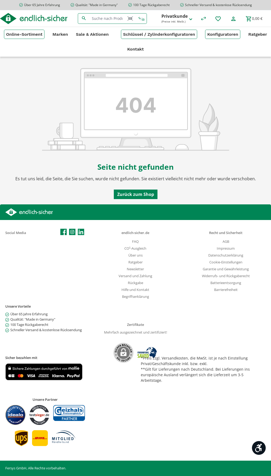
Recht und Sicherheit (225, 233)
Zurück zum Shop (135, 194)
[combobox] (107, 18)
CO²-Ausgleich (135, 248)
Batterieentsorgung (225, 283)
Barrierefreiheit (226, 290)
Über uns (135, 255)
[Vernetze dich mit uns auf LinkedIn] (81, 232)
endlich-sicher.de (135, 233)
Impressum (226, 248)
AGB (226, 241)
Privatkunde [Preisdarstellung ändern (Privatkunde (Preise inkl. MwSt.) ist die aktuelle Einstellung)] (177, 18)
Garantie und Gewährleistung (226, 269)
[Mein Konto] (233, 18)
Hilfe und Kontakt (135, 290)
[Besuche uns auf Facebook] (63, 232)
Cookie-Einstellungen (225, 262)
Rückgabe (135, 283)
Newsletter (135, 269)
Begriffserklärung (135, 296)
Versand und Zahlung (135, 276)
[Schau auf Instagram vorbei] (72, 232)
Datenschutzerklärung (225, 255)
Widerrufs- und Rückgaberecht (226, 276)
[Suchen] (84, 18)
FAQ (135, 241)
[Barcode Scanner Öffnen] (130, 18)
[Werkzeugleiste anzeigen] (259, 448)
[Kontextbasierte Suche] (141, 19)
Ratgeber (135, 262)
